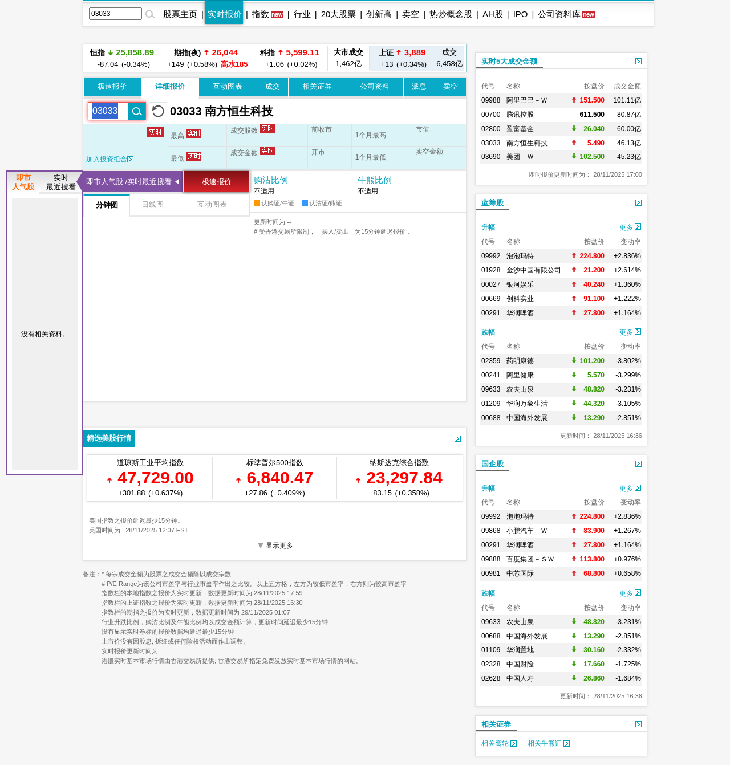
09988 (490, 100)
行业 (302, 14)
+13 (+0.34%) (402, 57)
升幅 (488, 227)
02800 (490, 129)
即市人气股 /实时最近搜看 (129, 181)
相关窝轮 (499, 743)
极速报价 (112, 86)
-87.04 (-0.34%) (122, 57)
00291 (490, 313)
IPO (520, 14)
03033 (490, 143)
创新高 (379, 14)
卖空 (410, 14)
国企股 (492, 463)
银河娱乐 (520, 284)
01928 (490, 270)
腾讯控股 (520, 115)
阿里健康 (520, 375)
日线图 (152, 204)
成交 (272, 86)
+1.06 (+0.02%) (289, 57)
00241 (490, 375)
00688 (490, 418)
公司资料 (375, 86)
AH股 (492, 14)
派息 (419, 86)
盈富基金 (520, 129)
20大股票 (338, 14)
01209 (490, 404)
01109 (490, 650)
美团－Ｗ (520, 157)
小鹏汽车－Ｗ (527, 531)
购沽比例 (271, 180)
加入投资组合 (109, 159)
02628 (490, 678)
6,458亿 (449, 58)
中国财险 (520, 664)
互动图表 (227, 86)
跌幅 (488, 332)
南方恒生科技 (527, 143)
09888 (490, 559)
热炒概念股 (450, 14)
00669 (490, 299)
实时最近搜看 (61, 182)
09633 (490, 389)
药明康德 (520, 361)
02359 (490, 361)
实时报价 (225, 14)
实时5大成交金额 (509, 61)
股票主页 (180, 14)
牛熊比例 (375, 180)
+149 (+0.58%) (206, 57)
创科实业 (520, 299)
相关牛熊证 (549, 743)
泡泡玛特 (520, 256)
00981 (490, 573)
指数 (260, 14)
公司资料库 (559, 14)
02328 (490, 664)
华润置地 (520, 650)
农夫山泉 (520, 389)
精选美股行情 (109, 438)
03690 (490, 157)
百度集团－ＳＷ (530, 559)
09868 (490, 531)
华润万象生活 (527, 404)
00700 (490, 115)
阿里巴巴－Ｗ (527, 100)
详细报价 (170, 86)
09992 (490, 256)
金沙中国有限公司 (533, 270)
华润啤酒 (520, 313)
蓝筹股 (492, 202)
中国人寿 (520, 678)
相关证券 (317, 86)
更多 (630, 227)
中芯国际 (520, 573)
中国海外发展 (527, 418)
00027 (490, 284)
